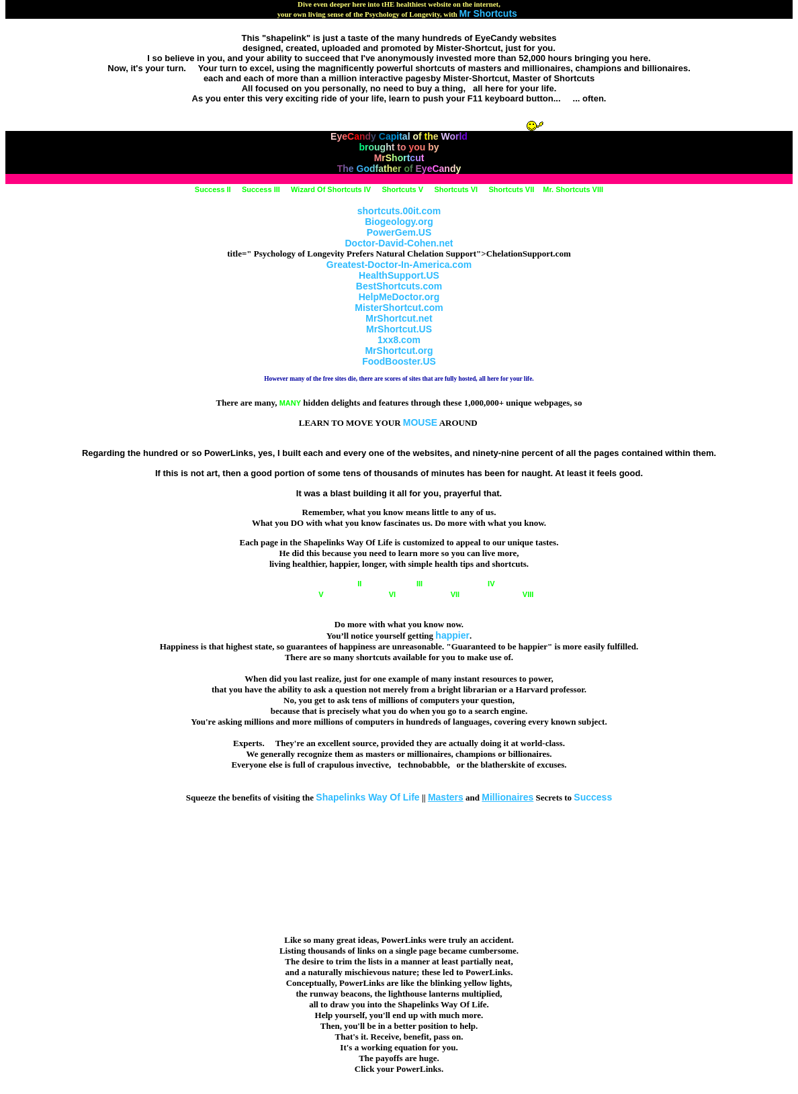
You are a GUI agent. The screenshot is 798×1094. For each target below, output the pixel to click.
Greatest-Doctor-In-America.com (399, 264)
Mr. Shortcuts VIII (573, 189)
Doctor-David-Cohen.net (399, 243)
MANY (290, 403)
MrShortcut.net (399, 318)
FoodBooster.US (399, 361)
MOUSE (420, 422)
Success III (261, 189)
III (398, 584)
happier (452, 635)
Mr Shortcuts (488, 13)
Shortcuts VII (511, 189)
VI (365, 594)
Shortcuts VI (456, 189)
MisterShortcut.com (399, 307)
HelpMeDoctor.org (399, 296)
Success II (213, 189)
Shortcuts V (402, 189)
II (333, 584)
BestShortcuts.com (399, 286)
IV (463, 584)
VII (432, 594)
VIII (500, 594)
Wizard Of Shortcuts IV (331, 189)
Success (593, 797)
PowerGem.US (399, 232)
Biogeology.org (399, 221)
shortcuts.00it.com (399, 211)
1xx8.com (399, 339)
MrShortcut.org (399, 350)
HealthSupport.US (399, 275)
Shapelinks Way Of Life (367, 797)
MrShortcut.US (399, 329)
